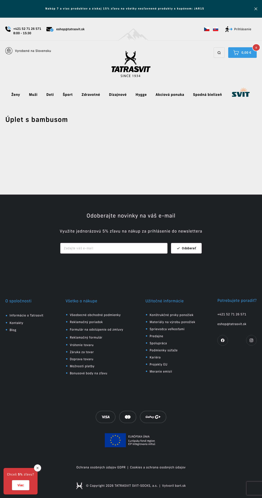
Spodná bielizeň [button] (207, 95)
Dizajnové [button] (118, 95)
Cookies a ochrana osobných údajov (158, 467)
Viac (20, 485)
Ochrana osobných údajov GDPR (101, 467)
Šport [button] (68, 95)
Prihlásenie (238, 29)
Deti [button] (50, 95)
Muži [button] (33, 95)
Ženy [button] (15, 95)
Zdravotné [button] (91, 95)
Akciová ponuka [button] (170, 95)
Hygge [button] (141, 95)
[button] (206, 29)
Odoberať (186, 248)
